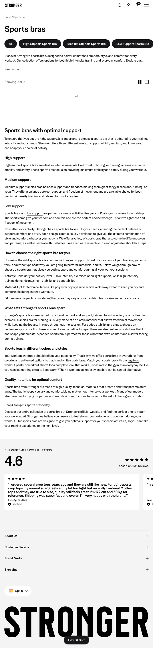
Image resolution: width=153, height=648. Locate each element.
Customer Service (76, 547)
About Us (76, 536)
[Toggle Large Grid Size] (146, 82)
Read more (11, 69)
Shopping (76, 569)
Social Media (76, 558)
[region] (78, 493)
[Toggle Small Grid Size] (139, 82)
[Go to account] (129, 5)
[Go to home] (13, 5)
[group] (71, 493)
